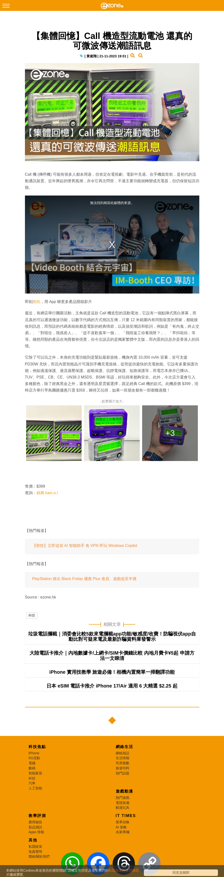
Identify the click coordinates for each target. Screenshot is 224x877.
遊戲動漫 (124, 796)
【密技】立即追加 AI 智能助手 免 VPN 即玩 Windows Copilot (84, 546)
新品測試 (35, 832)
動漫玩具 (122, 813)
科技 (31, 616)
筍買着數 (122, 768)
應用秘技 (35, 827)
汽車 (32, 788)
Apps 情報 (36, 837)
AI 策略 (121, 832)
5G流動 (34, 763)
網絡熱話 (122, 758)
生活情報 (122, 763)
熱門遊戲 (122, 803)
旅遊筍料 (122, 773)
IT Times (126, 821)
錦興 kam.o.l (47, 493)
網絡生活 (124, 752)
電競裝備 (122, 808)
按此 (36, 302)
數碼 (32, 773)
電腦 (32, 768)
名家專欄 (122, 837)
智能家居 (35, 778)
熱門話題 (122, 778)
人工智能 (35, 793)
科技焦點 (37, 752)
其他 (33, 845)
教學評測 (37, 821)
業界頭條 (122, 827)
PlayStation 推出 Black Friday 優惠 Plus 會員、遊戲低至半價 (84, 579)
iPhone (34, 758)
